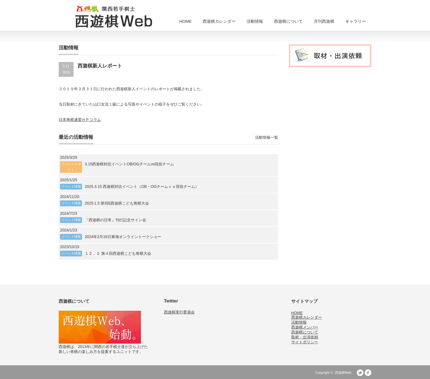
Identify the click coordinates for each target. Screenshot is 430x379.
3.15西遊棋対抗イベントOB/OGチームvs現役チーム (129, 164)
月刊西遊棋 (324, 21)
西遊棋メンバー (304, 327)
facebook (368, 372)
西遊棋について (288, 21)
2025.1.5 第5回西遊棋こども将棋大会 (117, 203)
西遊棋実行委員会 (179, 312)
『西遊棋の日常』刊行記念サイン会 (115, 220)
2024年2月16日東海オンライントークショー (123, 236)
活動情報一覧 (266, 137)
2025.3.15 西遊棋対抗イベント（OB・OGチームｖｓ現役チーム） (142, 186)
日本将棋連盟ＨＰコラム (80, 119)
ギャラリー (355, 21)
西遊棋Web (343, 373)
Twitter (360, 372)
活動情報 (255, 21)
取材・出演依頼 (304, 337)
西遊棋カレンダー (219, 21)
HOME (185, 21)
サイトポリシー (304, 342)
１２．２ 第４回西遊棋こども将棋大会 (118, 253)
